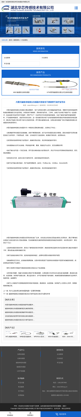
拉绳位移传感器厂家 (57, 120)
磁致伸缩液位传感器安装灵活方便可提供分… (20, 320)
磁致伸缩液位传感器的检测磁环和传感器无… (20, 312)
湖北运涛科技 (66, 408)
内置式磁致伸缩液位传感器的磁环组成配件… (20, 305)
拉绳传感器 (21, 354)
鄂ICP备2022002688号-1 (44, 408)
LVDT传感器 (21, 371)
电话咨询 (61, 414)
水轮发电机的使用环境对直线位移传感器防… (20, 316)
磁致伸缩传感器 (21, 362)
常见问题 (7, 63)
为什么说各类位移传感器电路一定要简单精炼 (24, 291)
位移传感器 (21, 358)
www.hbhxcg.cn (32, 105)
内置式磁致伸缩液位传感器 (15, 110)
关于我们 (21, 391)
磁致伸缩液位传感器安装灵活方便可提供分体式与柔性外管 (29, 294)
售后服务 (21, 387)
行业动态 (60, 358)
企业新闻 (7, 58)
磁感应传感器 (21, 367)
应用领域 (21, 395)
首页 (10, 40)
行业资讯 (45, 58)
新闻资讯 (17, 40)
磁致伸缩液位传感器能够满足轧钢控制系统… (20, 308)
